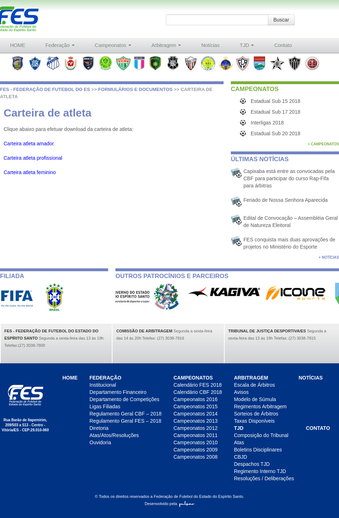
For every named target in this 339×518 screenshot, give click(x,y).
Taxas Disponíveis (254, 421)
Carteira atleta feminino (30, 172)
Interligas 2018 (267, 123)
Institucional (102, 385)
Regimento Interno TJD (260, 471)
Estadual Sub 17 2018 (275, 112)
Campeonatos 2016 (195, 399)
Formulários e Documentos (135, 89)
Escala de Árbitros (254, 385)
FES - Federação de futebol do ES (45, 89)
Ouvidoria (100, 442)
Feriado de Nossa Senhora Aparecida (285, 200)
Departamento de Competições (124, 399)
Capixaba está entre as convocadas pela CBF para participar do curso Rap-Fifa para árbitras (289, 178)
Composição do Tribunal (261, 435)
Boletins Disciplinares (258, 450)
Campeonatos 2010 (195, 442)
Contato (283, 45)
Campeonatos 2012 (195, 428)
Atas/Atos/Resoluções (114, 435)
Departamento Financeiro (117, 392)
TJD (247, 45)
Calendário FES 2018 (197, 385)
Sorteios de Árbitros (256, 414)
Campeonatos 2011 (195, 435)
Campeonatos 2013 (195, 421)
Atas (239, 442)
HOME (17, 45)
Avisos (241, 392)
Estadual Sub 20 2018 (275, 133)
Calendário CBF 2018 (197, 392)
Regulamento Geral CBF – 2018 (125, 414)
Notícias (210, 45)
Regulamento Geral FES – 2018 (125, 421)
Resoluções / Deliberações (264, 478)
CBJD (240, 457)
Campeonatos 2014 (195, 414)
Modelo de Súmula (255, 399)
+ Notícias (329, 257)
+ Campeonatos (323, 144)
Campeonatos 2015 (195, 406)
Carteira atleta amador (29, 143)
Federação (60, 45)
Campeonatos (113, 45)
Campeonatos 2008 (195, 457)
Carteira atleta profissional (33, 158)
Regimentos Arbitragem (260, 406)
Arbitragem (166, 45)
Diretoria (99, 428)
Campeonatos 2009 (195, 450)
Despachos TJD (252, 464)
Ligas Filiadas (104, 406)
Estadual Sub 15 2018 (275, 101)
